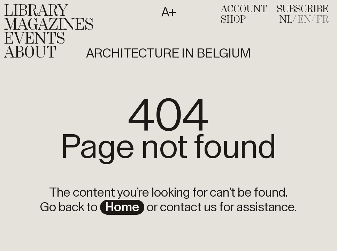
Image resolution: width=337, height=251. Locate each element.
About (30, 53)
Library (36, 11)
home (122, 207)
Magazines (48, 25)
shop (233, 20)
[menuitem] (287, 20)
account (244, 9)
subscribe (303, 9)
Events (34, 39)
